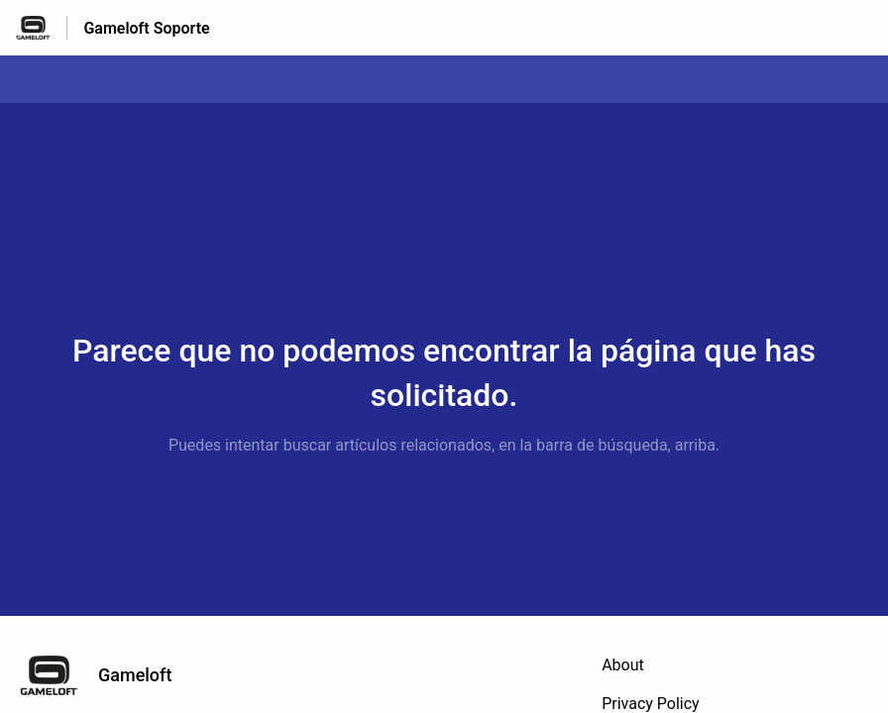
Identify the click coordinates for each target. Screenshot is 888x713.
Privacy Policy (651, 703)
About (623, 665)
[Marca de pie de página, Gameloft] (105, 675)
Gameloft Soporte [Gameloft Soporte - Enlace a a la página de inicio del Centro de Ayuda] (146, 28)
